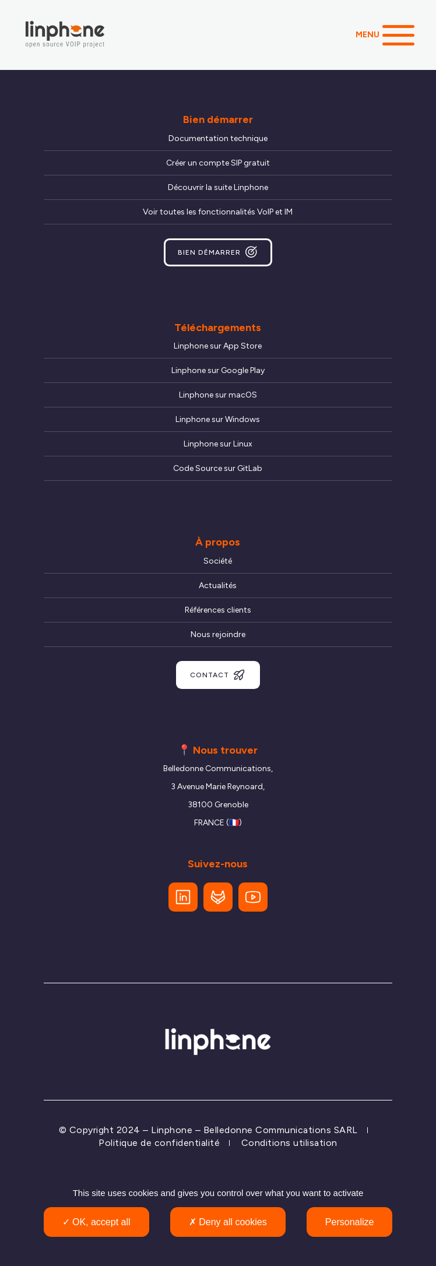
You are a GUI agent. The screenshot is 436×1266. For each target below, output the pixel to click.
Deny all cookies (228, 1222)
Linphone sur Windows (217, 419)
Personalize (349, 1222)
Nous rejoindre (218, 634)
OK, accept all (96, 1222)
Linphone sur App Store (218, 346)
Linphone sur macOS (218, 395)
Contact (218, 675)
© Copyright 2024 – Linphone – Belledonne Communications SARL (208, 1129)
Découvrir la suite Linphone (218, 187)
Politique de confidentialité (159, 1142)
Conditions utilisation (289, 1142)
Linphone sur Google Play (218, 370)
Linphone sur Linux (218, 444)
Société (217, 561)
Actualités (218, 585)
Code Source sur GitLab (217, 468)
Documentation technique (218, 138)
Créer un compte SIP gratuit (218, 163)
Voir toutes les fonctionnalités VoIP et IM (218, 212)
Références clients (218, 610)
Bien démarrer (218, 252)
